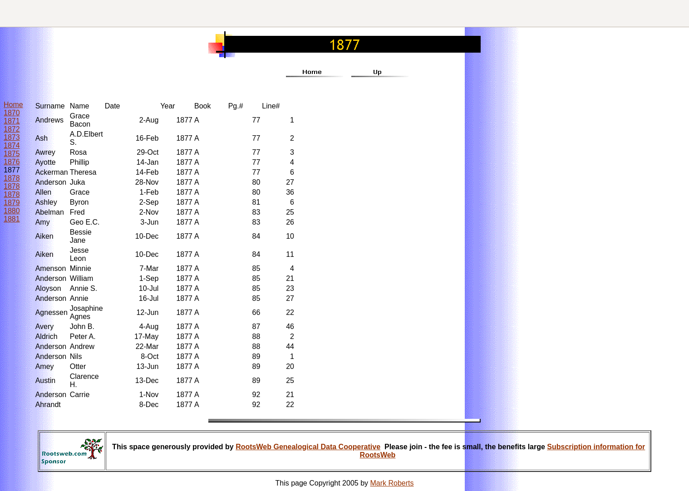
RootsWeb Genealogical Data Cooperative (308, 447)
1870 (12, 113)
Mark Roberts (392, 483)
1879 (12, 202)
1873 (12, 137)
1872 (12, 129)
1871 (12, 121)
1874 (12, 145)
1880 (12, 211)
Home (13, 104)
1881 (12, 219)
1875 (12, 153)
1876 (12, 162)
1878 (12, 178)
